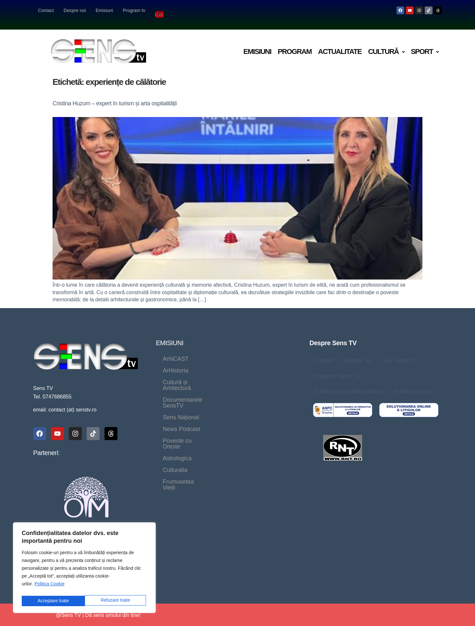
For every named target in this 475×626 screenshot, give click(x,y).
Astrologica (177, 397)
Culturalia (217, 397)
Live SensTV (398, 352)
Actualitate (339, 43)
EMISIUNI (169, 334)
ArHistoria (215, 350)
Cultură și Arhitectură (190, 362)
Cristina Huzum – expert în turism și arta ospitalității (115, 95)
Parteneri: (46, 444)
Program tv (134, 10)
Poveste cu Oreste (237, 385)
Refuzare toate (52, 601)
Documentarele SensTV (194, 374)
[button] (386, 43)
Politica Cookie (49, 586)
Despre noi (75, 10)
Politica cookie (412, 383)
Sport (425, 43)
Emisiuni (104, 10)
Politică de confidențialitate (349, 383)
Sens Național (256, 374)
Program (294, 43)
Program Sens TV (337, 367)
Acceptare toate (116, 601)
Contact (46, 10)
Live (159, 10)
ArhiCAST (176, 350)
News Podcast (181, 385)
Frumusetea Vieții (266, 397)
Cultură (386, 43)
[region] (84, 569)
